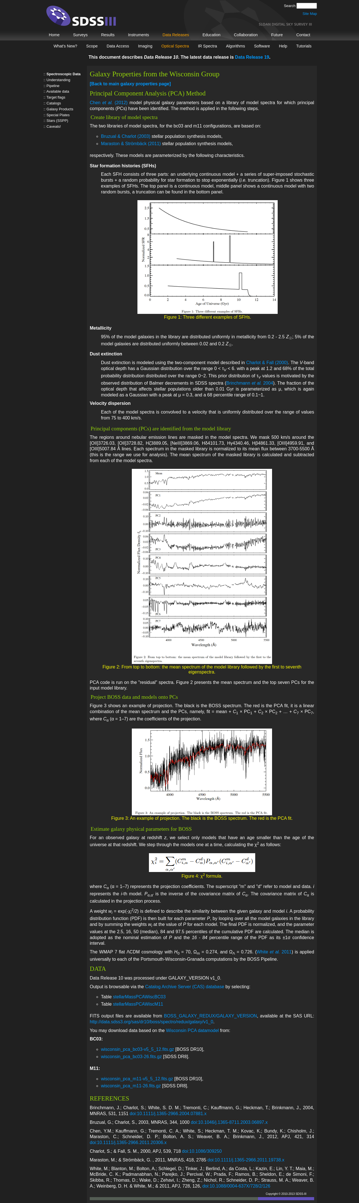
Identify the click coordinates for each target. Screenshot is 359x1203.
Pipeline (53, 86)
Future (277, 35)
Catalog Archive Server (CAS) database (184, 986)
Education (211, 35)
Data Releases (176, 35)
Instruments (138, 35)
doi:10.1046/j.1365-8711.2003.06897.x (229, 1122)
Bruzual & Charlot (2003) (125, 136)
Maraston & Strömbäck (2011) (131, 143)
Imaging (145, 46)
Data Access (118, 46)
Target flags (56, 97)
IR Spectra (207, 46)
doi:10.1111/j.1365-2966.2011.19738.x (246, 1160)
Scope (92, 46)
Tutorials (304, 46)
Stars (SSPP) (57, 120)
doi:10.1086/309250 (202, 1151)
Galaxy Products (60, 109)
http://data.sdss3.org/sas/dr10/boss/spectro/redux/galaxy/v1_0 (151, 1021)
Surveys (80, 35)
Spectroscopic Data (63, 74)
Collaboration (246, 35)
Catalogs (54, 103)
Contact (303, 35)
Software (262, 46)
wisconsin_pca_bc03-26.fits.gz (131, 1056)
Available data (57, 91)
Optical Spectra (175, 46)
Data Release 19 (252, 57)
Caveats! (54, 126)
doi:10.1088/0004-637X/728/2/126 (236, 1186)
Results (107, 35)
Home (54, 35)
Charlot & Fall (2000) (267, 362)
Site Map (310, 14)
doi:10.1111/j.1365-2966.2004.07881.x (168, 1113)
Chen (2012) (109, 102)
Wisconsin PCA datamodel (192, 1030)
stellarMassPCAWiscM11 (138, 1004)
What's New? (65, 46)
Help (283, 46)
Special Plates (58, 115)
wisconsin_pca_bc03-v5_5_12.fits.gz (137, 1049)
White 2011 (274, 951)
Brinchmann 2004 (249, 383)
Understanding (58, 80)
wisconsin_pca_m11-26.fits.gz (131, 1085)
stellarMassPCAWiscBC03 (139, 996)
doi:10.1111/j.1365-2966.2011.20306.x (128, 1142)
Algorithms (235, 46)
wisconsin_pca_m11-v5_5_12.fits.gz (137, 1078)
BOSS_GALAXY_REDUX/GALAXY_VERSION (210, 1015)
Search (290, 6)
